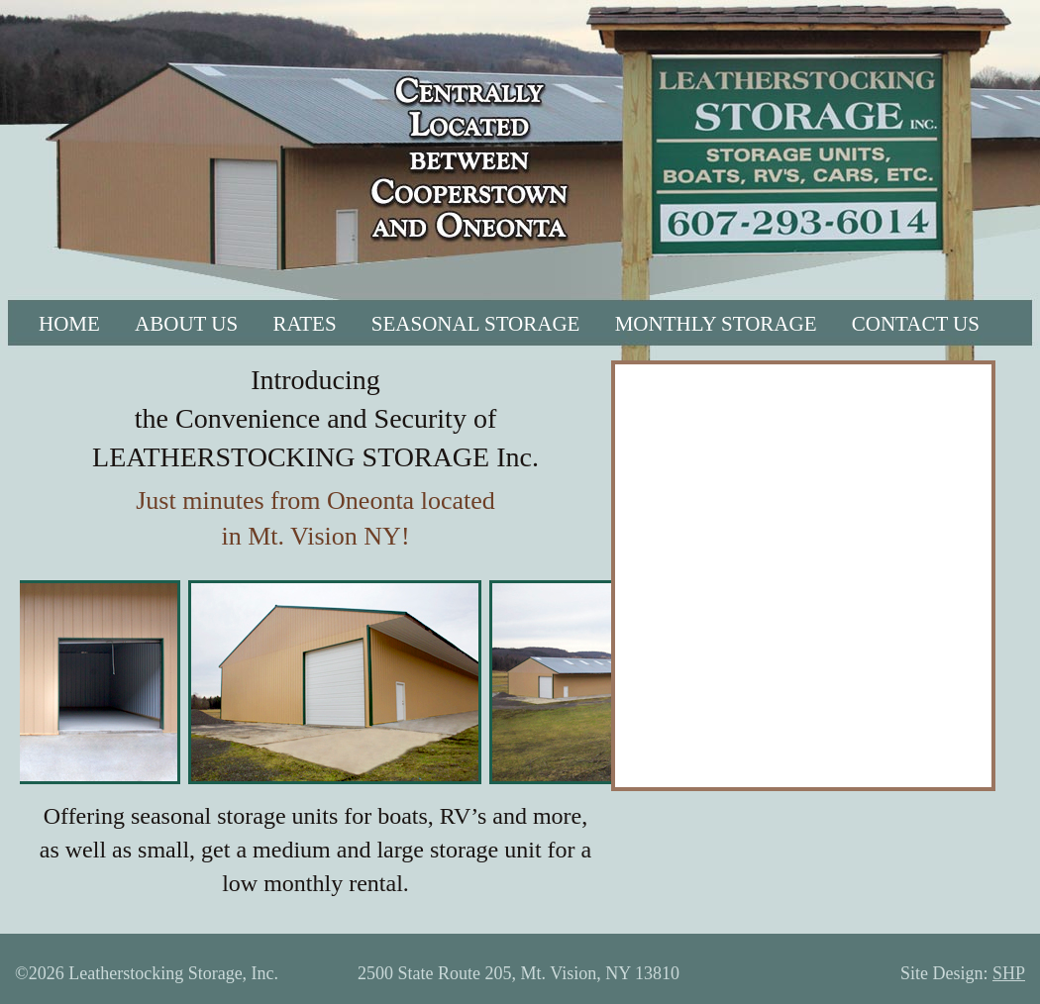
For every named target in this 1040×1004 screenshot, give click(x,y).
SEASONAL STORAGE (475, 324)
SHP (1008, 973)
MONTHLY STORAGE (716, 324)
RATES (304, 324)
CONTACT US (916, 324)
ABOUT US (186, 324)
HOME (69, 324)
